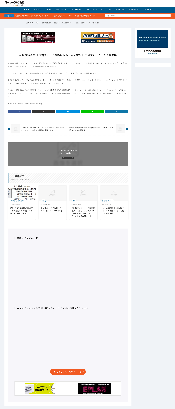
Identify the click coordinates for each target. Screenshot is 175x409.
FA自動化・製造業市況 (17, 201)
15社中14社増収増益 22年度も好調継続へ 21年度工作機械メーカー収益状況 (21, 211)
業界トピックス (61, 10)
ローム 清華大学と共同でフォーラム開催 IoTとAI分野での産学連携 (113, 211)
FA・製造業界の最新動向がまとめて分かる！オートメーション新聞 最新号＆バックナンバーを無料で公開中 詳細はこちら (58, 16)
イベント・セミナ (91, 10)
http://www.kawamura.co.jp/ (31, 103)
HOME (26, 10)
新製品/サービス (108, 201)
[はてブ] (68, 111)
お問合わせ (147, 10)
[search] (168, 16)
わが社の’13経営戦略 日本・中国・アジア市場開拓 (51, 209)
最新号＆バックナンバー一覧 (69, 371)
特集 (109, 10)
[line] (92, 111)
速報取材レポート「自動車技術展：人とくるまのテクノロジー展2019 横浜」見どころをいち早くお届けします (83, 212)
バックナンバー (134, 10)
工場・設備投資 (75, 10)
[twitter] (43, 111)
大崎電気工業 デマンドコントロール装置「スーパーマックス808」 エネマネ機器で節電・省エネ (43, 129)
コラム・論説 (120, 10)
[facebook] (19, 111)
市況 (102, 10)
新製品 (49, 10)
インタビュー (38, 10)
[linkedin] (116, 111)
